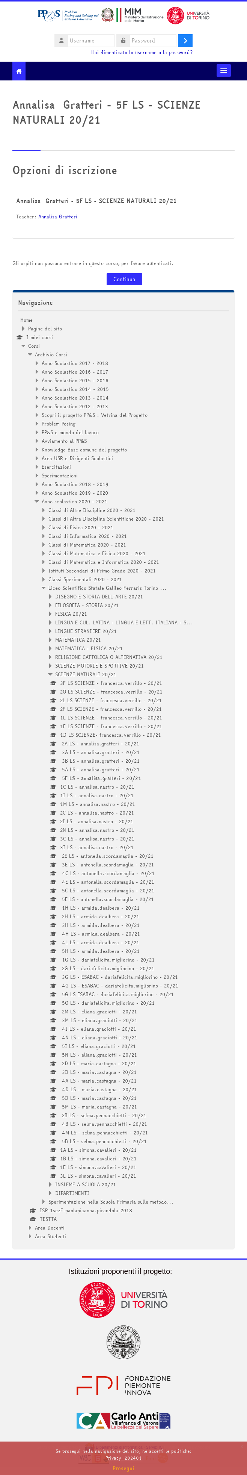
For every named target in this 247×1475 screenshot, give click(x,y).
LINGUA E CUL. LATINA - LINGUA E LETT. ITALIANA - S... (124, 622)
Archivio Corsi (51, 354)
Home (26, 320)
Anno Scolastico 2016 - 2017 (75, 372)
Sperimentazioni (60, 475)
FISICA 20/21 (71, 614)
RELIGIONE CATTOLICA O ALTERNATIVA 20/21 (109, 657)
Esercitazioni (56, 467)
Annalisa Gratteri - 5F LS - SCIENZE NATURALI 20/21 (96, 200)
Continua (124, 279)
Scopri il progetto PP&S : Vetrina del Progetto (95, 415)
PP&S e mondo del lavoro (70, 432)
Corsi (34, 346)
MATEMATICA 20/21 (78, 640)
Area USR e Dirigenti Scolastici (77, 458)
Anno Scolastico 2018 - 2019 (75, 484)
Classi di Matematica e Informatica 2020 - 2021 (103, 562)
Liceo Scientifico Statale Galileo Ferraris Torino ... (107, 588)
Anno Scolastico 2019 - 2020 (75, 493)
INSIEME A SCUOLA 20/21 (85, 1184)
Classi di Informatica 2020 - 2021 (87, 536)
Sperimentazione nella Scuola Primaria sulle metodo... (110, 1201)
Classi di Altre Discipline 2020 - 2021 (92, 510)
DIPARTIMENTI (72, 1193)
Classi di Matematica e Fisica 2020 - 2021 (97, 553)
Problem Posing (58, 423)
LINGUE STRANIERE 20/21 (86, 631)
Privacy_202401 (123, 1457)
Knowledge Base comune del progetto (84, 449)
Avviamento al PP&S (64, 441)
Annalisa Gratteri (57, 216)
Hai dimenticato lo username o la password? (142, 52)
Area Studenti (50, 1236)
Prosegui (123, 1468)
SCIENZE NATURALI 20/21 (85, 674)
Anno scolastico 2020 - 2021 (74, 501)
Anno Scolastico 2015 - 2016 (75, 380)
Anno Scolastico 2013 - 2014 (75, 397)
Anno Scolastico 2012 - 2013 (75, 406)
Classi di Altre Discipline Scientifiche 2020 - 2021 (106, 518)
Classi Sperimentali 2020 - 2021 (85, 579)
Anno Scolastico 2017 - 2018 (75, 363)
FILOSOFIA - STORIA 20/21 (87, 605)
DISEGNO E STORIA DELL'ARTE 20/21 (99, 596)
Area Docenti (50, 1227)
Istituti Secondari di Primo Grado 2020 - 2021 (102, 570)
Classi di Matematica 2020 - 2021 (87, 544)
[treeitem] (123, 778)
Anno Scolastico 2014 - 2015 (75, 389)
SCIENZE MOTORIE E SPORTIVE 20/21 (99, 665)
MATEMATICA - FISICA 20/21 (89, 648)
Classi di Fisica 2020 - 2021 (80, 527)
